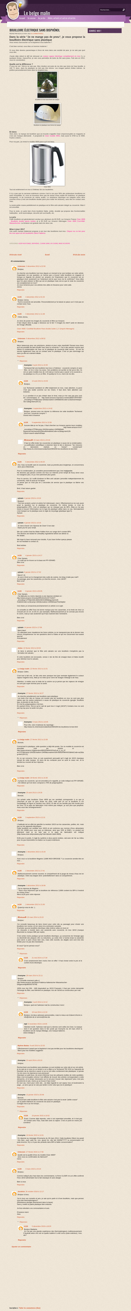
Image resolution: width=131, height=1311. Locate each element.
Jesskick (21, 1191)
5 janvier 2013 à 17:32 (32, 572)
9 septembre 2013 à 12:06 (42, 422)
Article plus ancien (79, 254)
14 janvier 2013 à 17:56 (33, 627)
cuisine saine (45, 243)
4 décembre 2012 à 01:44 (35, 297)
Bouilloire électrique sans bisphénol (35, 30)
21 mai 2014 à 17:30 (39, 958)
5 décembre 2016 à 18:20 (41, 1226)
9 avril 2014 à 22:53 (37, 1046)
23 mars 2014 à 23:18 (41, 440)
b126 (20, 297)
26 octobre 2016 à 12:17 (35, 1191)
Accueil (22, 18)
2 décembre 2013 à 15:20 (35, 852)
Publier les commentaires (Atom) (29, 1308)
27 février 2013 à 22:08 (39, 740)
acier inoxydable (25, 243)
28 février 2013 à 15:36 (39, 778)
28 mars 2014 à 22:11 (34, 975)
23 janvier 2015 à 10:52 (41, 1116)
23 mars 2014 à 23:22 (35, 917)
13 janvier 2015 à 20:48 (35, 1095)
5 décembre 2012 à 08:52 (35, 338)
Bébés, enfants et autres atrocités (61, 18)
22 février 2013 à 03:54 (32, 648)
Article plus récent (16, 254)
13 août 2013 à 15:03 (40, 381)
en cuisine (54, 243)
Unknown (21, 266)
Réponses (23, 361)
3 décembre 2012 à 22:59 (35, 266)
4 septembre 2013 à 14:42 (42, 408)
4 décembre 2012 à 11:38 (35, 314)
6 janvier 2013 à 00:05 (33, 591)
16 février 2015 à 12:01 (35, 1135)
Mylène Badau (23, 1046)
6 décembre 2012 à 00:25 (35, 462)
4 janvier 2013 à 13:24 (32, 498)
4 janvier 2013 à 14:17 (33, 555)
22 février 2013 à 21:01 (39, 669)
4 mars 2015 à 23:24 (33, 1169)
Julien (20, 648)
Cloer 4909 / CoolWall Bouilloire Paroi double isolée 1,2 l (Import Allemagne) (45, 329)
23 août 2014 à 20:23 (34, 1060)
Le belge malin (37, 12)
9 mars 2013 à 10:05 (40, 722)
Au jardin (41, 18)
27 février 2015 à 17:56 (35, 1152)
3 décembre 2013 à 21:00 (35, 904)
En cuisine (31, 18)
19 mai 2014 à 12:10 (39, 1012)
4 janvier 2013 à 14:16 (32, 523)
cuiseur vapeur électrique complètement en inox (61, 56)
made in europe (64, 243)
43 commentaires (37, 33)
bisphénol (35, 243)
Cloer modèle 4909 (52, 136)
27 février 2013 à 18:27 (35, 693)
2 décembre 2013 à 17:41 (35, 871)
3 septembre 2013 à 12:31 (35, 817)
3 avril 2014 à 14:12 (40, 1002)
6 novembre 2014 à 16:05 (37, 1024)
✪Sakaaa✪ (28, 440)
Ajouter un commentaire (21, 1247)
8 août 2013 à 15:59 (40, 365)
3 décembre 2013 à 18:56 (35, 885)
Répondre (21, 290)
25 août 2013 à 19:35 (34, 793)
